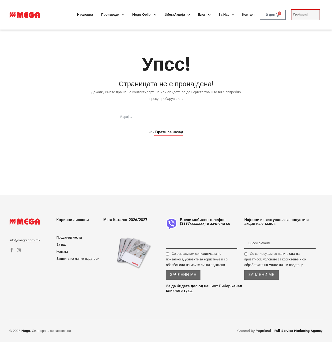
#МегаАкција (177, 15)
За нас (226, 15)
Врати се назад (168, 132)
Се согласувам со (196, 259)
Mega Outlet (144, 15)
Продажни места (69, 237)
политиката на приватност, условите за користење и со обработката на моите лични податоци (196, 259)
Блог (204, 15)
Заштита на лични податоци (77, 258)
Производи (112, 15)
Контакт (248, 14)
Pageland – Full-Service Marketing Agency (289, 331)
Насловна (85, 14)
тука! (188, 291)
